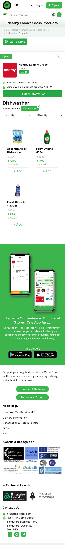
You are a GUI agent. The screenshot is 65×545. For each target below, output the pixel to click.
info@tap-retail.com (18, 505)
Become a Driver (32, 389)
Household (44, 29)
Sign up (54, 5)
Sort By (10, 115)
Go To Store (15, 42)
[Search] (35, 14)
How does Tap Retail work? (19, 404)
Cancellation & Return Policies (20, 415)
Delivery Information (15, 409)
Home (6, 29)
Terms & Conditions (32, 542)
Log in (39, 5)
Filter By (42, 115)
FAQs (6, 420)
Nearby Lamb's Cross (23, 29)
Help (5, 425)
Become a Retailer (32, 381)
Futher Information (32, 93)
